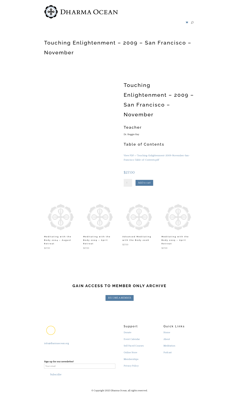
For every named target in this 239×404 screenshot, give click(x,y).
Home (166, 332)
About (166, 339)
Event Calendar (132, 339)
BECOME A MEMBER (119, 297)
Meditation (169, 346)
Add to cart (144, 182)
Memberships (131, 359)
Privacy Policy (131, 366)
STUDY (158, 5)
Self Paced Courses (134, 346)
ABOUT (128, 5)
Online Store (130, 352)
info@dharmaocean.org (56, 343)
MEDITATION (143, 5)
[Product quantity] (128, 183)
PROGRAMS (172, 5)
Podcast (167, 352)
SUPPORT (188, 5)
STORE (174, 16)
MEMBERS (187, 16)
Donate (127, 332)
